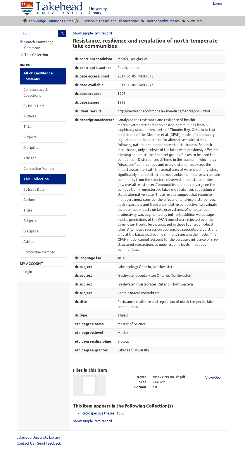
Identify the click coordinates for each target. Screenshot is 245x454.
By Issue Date (34, 106)
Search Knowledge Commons (36, 45)
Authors (29, 116)
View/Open (214, 377)
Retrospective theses (163, 21)
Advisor (29, 158)
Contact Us (25, 443)
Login (27, 272)
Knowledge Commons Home (50, 21)
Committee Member (39, 168)
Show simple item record (92, 33)
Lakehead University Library (38, 437)
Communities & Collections (35, 92)
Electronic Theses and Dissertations (110, 21)
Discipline (30, 148)
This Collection (34, 55)
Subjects (30, 137)
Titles (27, 127)
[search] (39, 33)
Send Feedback (49, 443)
